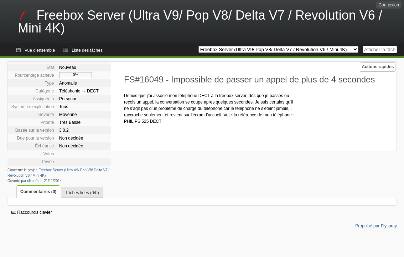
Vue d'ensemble (40, 50)
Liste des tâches (87, 50)
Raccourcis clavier (31, 212)
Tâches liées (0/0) (82, 192)
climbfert (34, 181)
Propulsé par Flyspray (376, 225)
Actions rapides (378, 66)
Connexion (389, 4)
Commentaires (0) (38, 191)
